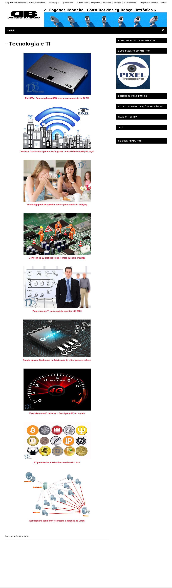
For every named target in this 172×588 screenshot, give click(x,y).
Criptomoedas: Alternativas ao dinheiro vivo (57, 462)
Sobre (163, 2)
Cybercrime (67, 2)
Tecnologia (53, 2)
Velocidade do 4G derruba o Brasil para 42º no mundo (57, 413)
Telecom (107, 2)
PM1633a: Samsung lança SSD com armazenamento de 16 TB (57, 98)
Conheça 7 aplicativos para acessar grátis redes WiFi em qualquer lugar (57, 151)
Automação (82, 2)
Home (11, 30)
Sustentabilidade (37, 2)
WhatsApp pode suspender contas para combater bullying (57, 204)
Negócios (95, 2)
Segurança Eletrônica (15, 2)
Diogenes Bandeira (149, 2)
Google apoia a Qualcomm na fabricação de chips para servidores (57, 360)
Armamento (130, 2)
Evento (117, 2)
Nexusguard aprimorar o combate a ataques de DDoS (57, 520)
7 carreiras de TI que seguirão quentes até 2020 (57, 311)
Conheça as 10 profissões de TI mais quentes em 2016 (57, 258)
